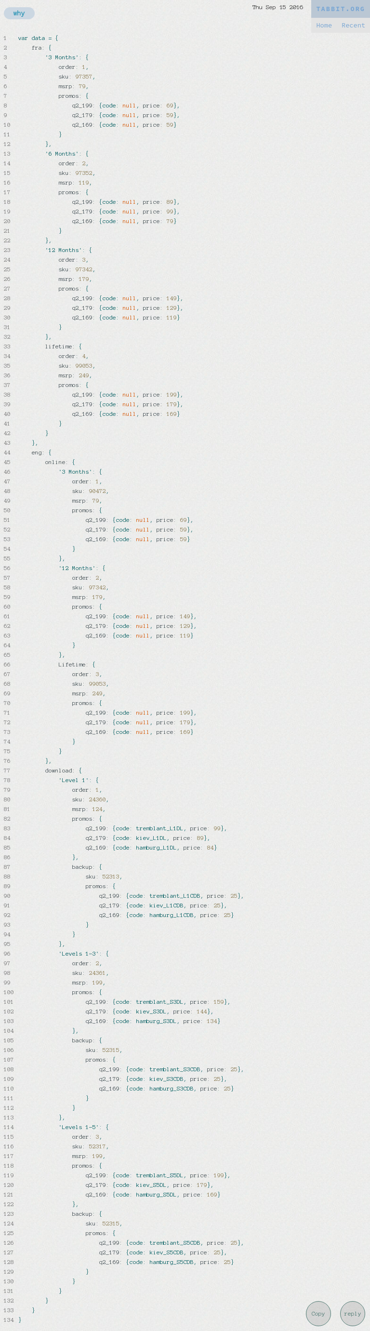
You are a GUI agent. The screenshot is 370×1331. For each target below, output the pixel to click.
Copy (318, 1314)
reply (352, 1314)
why (19, 13)
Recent (353, 25)
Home (324, 25)
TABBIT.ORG (340, 9)
